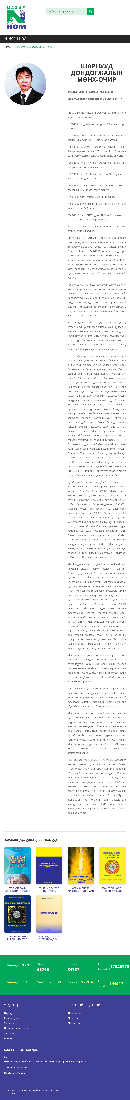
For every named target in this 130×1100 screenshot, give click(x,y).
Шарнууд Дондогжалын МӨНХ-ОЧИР (36, 46)
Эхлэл (7, 46)
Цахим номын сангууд (16, 1028)
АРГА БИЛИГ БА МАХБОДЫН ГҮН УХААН (81, 889)
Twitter (73, 1018)
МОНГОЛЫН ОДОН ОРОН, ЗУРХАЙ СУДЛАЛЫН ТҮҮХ (112, 889)
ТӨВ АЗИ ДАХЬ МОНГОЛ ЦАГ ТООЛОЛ (17, 889)
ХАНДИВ (9, 1033)
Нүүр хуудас (11, 1013)
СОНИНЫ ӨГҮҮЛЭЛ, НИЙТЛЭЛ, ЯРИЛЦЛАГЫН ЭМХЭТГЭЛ (49, 889)
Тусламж (9, 1023)
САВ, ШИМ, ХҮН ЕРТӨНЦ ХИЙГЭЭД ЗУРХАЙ (17, 938)
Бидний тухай (11, 1018)
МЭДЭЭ (8, 1038)
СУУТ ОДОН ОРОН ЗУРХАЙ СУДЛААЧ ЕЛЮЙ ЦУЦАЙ (49, 938)
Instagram (74, 1023)
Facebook (74, 1013)
